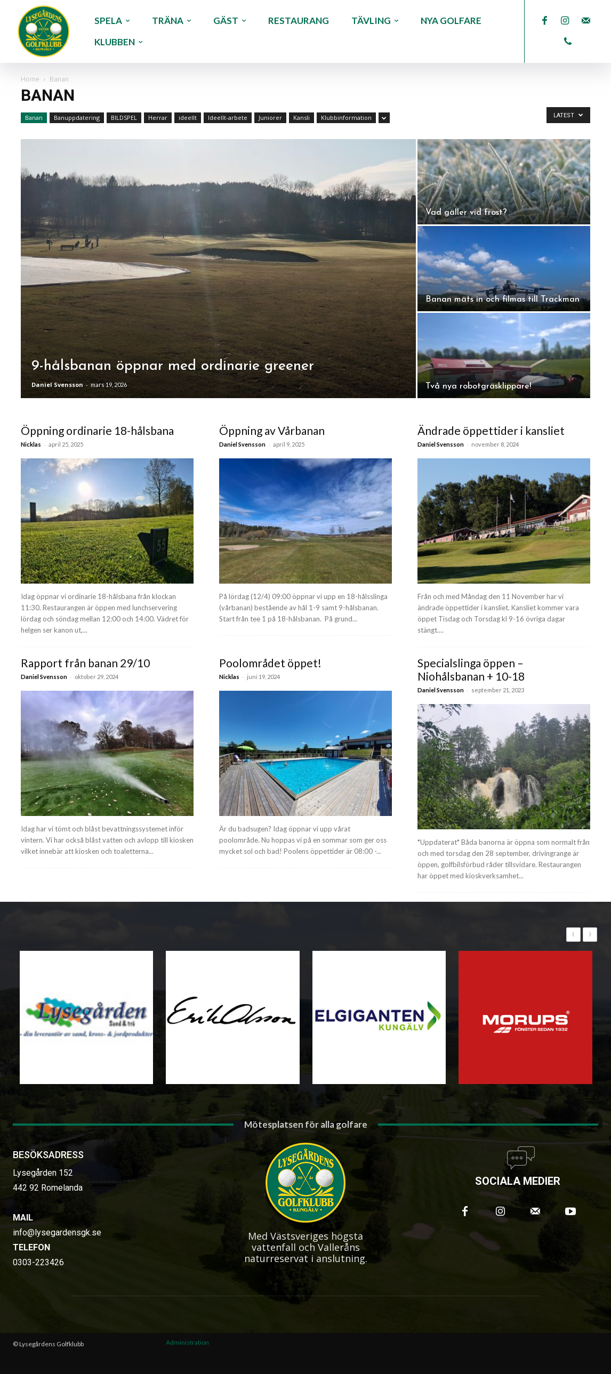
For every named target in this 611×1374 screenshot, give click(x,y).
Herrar (157, 118)
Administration (187, 1342)
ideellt (188, 118)
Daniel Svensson (57, 385)
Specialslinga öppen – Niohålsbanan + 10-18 (471, 669)
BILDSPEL (124, 118)
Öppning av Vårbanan (272, 430)
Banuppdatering (77, 118)
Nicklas (31, 444)
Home (30, 79)
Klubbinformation (346, 118)
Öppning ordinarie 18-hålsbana (97, 430)
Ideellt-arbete (227, 118)
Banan (34, 118)
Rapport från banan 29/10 (85, 662)
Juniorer (270, 118)
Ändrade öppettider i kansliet (491, 430)
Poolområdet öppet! (270, 662)
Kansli (301, 118)
